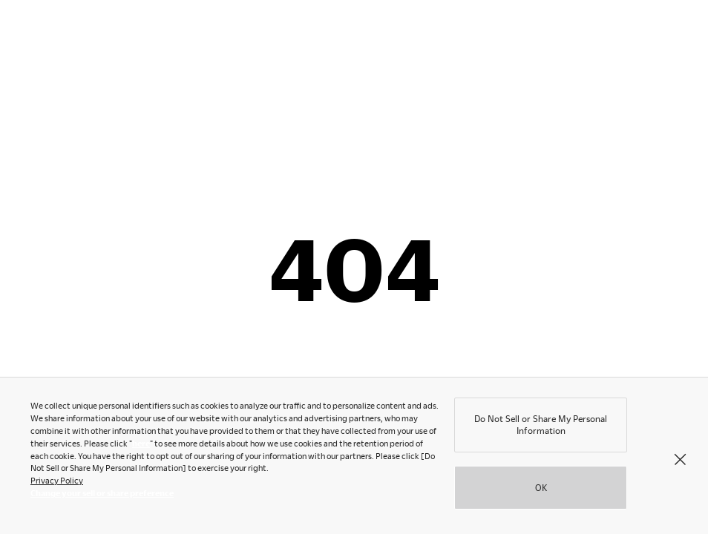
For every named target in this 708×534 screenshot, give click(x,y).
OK (541, 490)
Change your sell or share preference (102, 496)
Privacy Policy (56, 483)
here (141, 446)
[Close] (679, 461)
